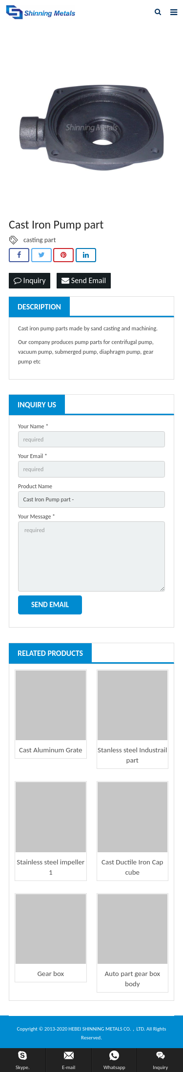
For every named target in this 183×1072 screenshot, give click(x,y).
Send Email (83, 280)
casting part (39, 240)
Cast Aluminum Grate (50, 750)
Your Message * (36, 516)
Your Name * (33, 426)
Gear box (50, 973)
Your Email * (32, 456)
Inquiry (29, 280)
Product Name (35, 486)
